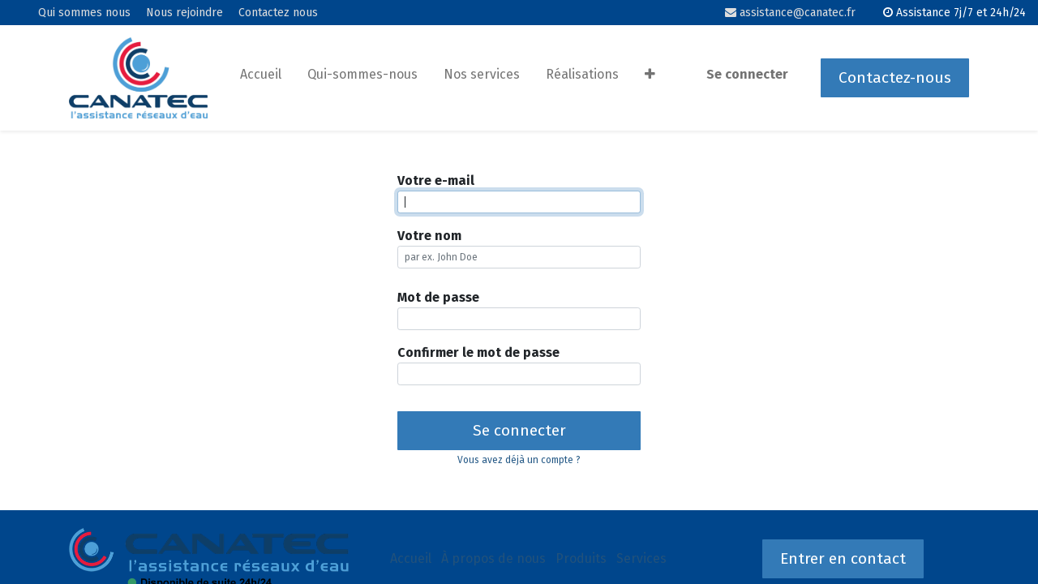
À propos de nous (493, 558)
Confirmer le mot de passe (478, 352)
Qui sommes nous (84, 13)
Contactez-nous (895, 77)
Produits (581, 558)
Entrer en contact (843, 558)
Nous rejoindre (184, 13)
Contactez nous (278, 13)
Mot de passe (438, 297)
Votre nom (429, 235)
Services (641, 558)
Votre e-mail (435, 180)
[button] (650, 78)
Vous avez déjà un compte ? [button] (519, 460)
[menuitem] (260, 78)
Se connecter (747, 74)
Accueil (410, 558)
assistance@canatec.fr (790, 12)
